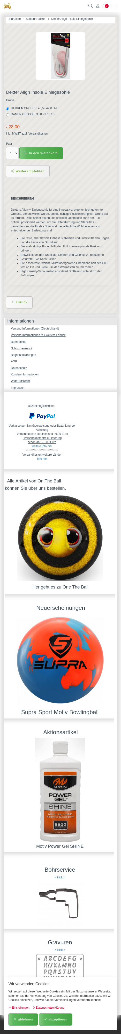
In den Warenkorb (41, 153)
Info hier (42, 458)
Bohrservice (18, 342)
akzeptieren (55, 1019)
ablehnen (23, 1019)
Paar (9, 143)
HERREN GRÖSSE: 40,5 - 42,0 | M (32, 108)
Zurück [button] (19, 302)
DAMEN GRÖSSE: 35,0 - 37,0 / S (30, 114)
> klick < (59, 877)
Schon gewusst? (21, 348)
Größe (10, 100)
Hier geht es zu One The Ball (60, 586)
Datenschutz (19, 368)
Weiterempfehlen (28, 171)
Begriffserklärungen (23, 355)
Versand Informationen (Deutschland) (35, 328)
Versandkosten (37, 133)
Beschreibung (22, 198)
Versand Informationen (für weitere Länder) (38, 335)
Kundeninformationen (24, 374)
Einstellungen (18, 1007)
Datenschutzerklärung (48, 1007)
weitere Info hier (42, 446)
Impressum (18, 387)
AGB (14, 361)
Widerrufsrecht (20, 381)
